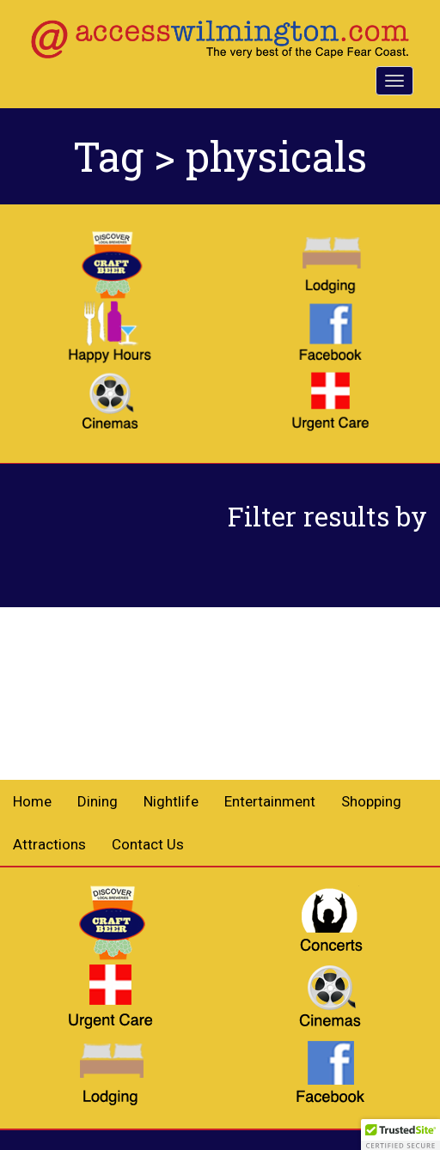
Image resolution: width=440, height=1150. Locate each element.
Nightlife (171, 801)
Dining (97, 801)
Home (32, 801)
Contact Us (148, 844)
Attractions (49, 844)
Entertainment (269, 801)
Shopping (371, 801)
